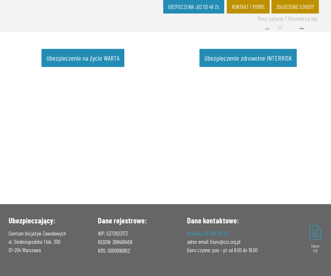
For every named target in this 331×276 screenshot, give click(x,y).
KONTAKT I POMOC (248, 6)
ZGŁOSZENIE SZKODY (295, 6)
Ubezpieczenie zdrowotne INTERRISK (248, 58)
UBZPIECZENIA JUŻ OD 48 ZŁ (193, 6)
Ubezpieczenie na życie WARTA (82, 58)
